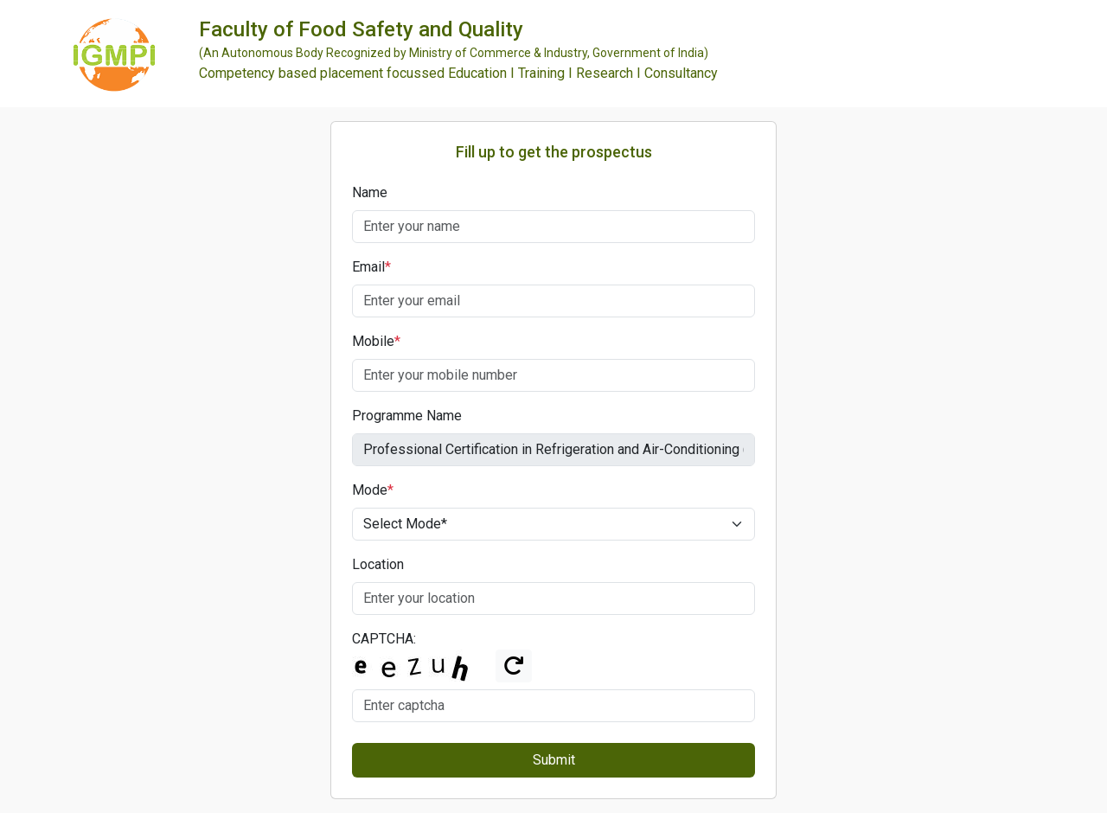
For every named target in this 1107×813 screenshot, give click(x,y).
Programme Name (407, 415)
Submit (554, 760)
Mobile (376, 341)
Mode (373, 490)
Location (378, 564)
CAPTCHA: (384, 639)
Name (369, 192)
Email (371, 267)
